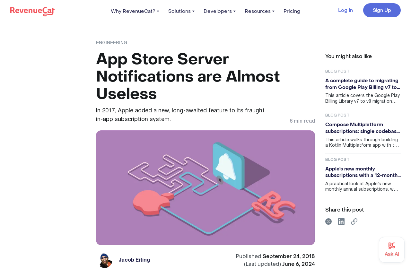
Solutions (179, 11)
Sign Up (382, 10)
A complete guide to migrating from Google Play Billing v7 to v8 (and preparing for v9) (361, 84)
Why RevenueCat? (133, 11)
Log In (345, 10)
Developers (218, 11)
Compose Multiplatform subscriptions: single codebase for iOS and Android (362, 127)
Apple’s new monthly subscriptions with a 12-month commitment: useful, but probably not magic (361, 172)
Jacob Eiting (134, 260)
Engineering (111, 43)
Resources (258, 11)
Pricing (292, 11)
